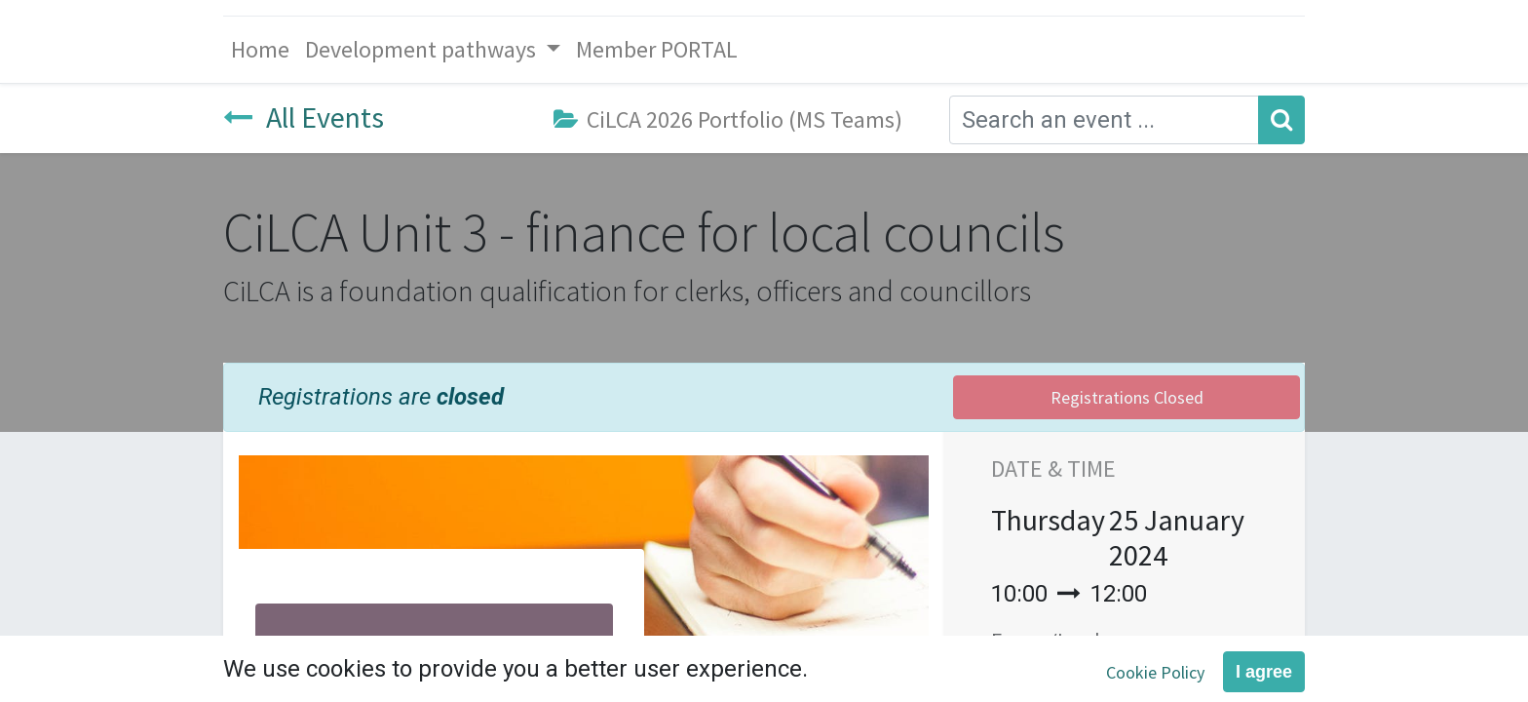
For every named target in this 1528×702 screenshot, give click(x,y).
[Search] (1281, 120)
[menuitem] (260, 49)
